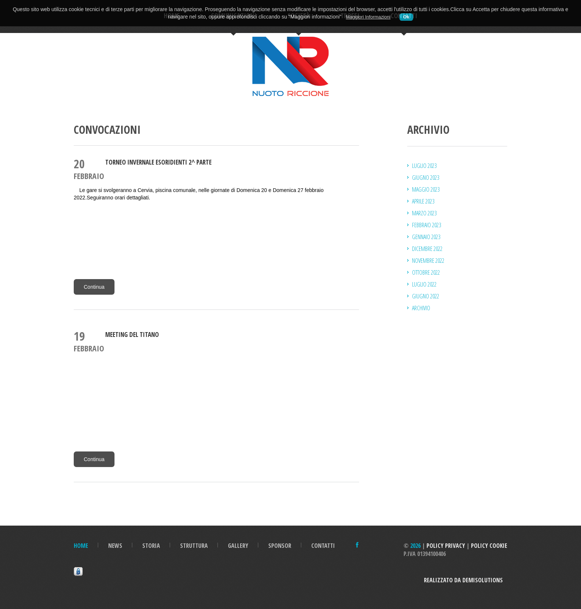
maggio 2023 (425, 189)
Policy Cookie (489, 546)
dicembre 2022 (427, 249)
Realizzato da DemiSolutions (465, 580)
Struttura (194, 546)
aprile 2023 (423, 201)
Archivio (421, 308)
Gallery (238, 546)
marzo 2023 (424, 213)
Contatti (323, 546)
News (115, 546)
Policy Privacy (445, 546)
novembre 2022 (428, 260)
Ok (406, 17)
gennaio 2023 (426, 237)
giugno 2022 (425, 296)
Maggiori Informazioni (368, 17)
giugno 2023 (425, 177)
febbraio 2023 (426, 225)
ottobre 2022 (426, 272)
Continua (94, 287)
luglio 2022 (424, 284)
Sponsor (279, 546)
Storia (151, 546)
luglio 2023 (424, 166)
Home (81, 546)
